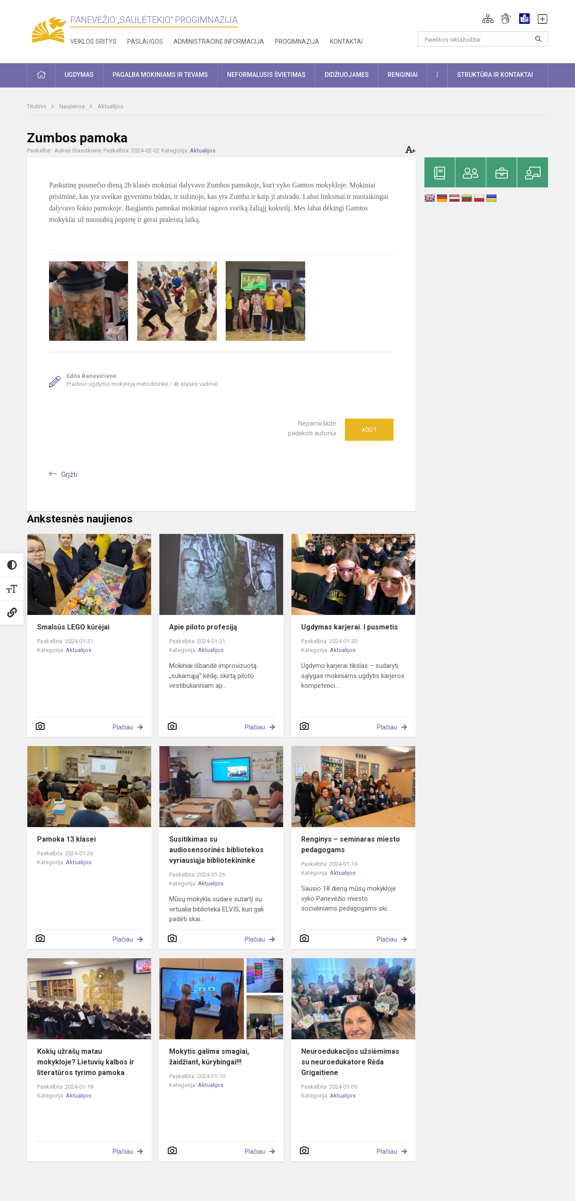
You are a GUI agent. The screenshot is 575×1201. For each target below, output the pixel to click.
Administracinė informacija (219, 41)
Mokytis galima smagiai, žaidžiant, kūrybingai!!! (209, 1056)
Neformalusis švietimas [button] (266, 74)
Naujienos (72, 106)
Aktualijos (110, 106)
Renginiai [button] (403, 74)
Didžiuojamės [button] (347, 74)
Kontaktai (346, 41)
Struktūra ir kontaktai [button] (495, 74)
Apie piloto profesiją (203, 627)
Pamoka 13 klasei (66, 839)
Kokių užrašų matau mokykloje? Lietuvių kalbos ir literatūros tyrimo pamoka (85, 1062)
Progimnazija (297, 41)
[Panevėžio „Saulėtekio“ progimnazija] (48, 30)
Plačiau (123, 727)
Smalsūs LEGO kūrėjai (73, 627)
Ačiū (369, 430)
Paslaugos (145, 41)
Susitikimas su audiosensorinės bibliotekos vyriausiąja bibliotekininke (216, 850)
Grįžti (69, 474)
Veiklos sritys (93, 41)
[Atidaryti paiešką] (538, 39)
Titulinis (37, 106)
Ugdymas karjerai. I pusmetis (349, 627)
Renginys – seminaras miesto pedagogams (350, 844)
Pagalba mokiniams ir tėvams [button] (160, 74)
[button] (488, 18)
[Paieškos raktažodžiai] (483, 38)
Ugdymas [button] (79, 74)
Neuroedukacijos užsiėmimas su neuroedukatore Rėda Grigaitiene (350, 1062)
